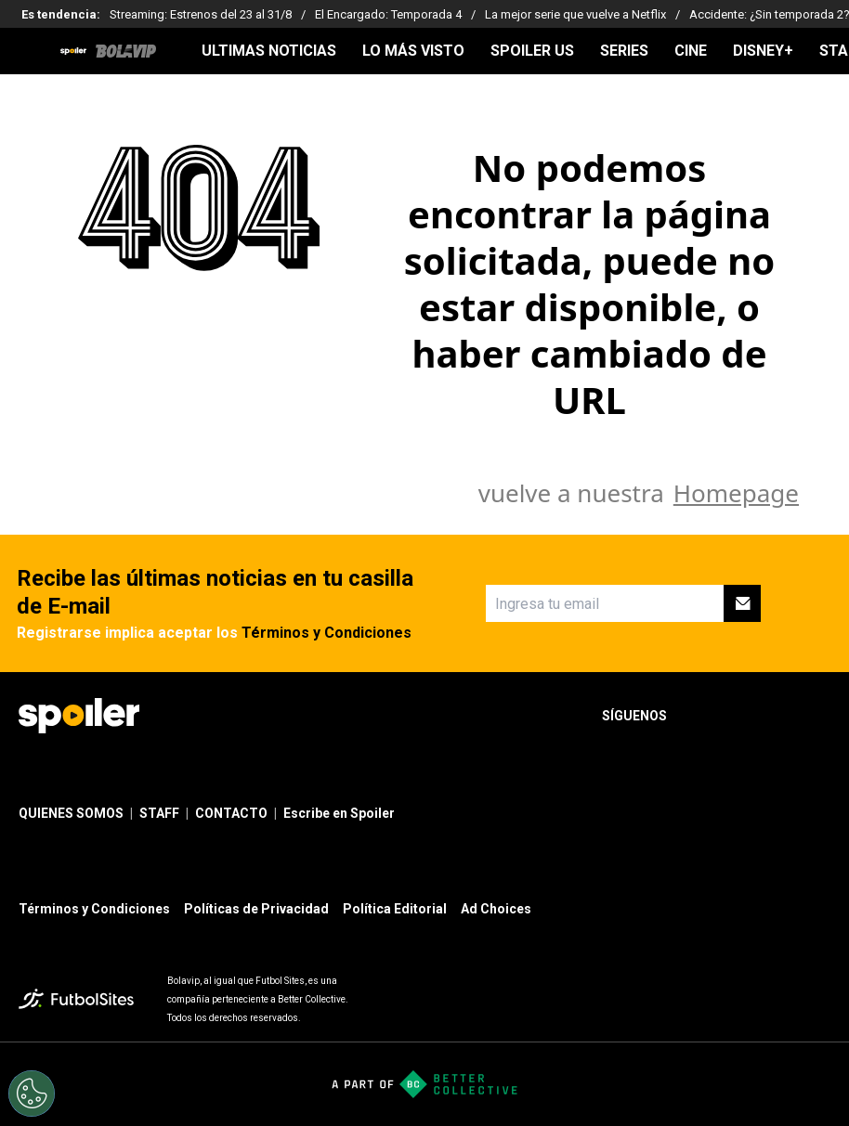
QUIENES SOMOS (71, 813)
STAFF (159, 813)
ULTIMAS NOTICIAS (269, 51)
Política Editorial (395, 908)
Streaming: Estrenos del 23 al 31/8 (201, 14)
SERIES (624, 51)
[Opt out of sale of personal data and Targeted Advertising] (31, 1093)
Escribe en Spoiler (339, 813)
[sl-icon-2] (737, 716)
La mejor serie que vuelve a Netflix (575, 14)
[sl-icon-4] (819, 716)
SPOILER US (532, 51)
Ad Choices (496, 908)
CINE (690, 51)
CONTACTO (231, 813)
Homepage (736, 493)
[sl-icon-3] (778, 716)
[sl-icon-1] (697, 716)
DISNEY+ (763, 51)
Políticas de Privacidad (256, 908)
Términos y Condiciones (326, 632)
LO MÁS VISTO (413, 51)
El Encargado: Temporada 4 (388, 14)
